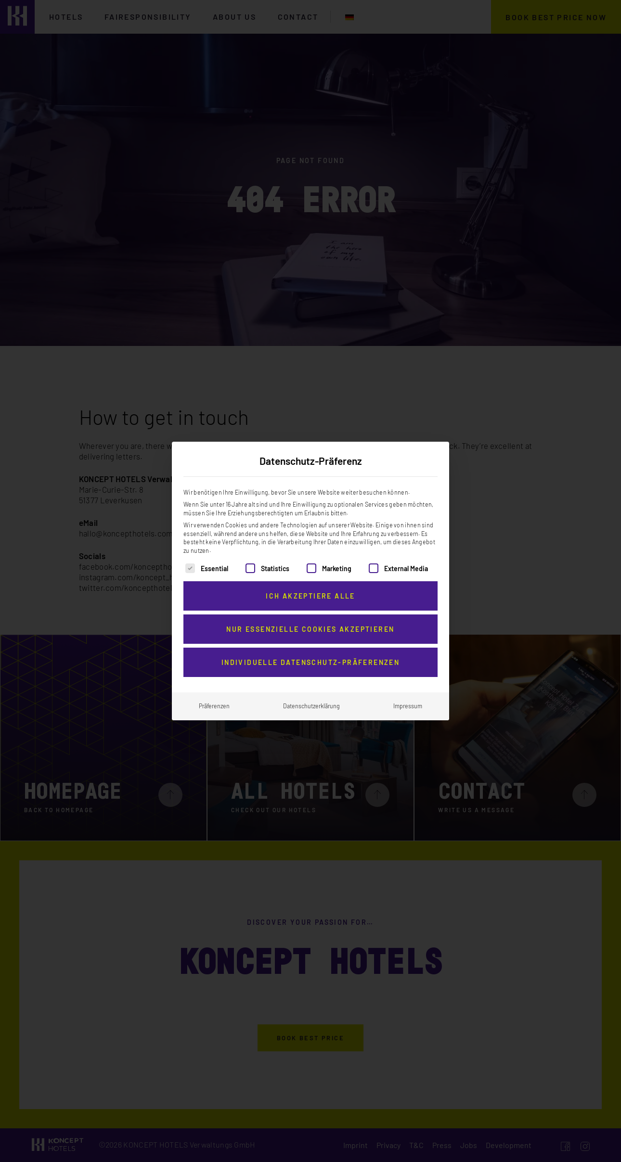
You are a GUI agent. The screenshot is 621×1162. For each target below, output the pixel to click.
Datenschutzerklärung (311, 700)
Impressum (407, 700)
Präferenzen (214, 700)
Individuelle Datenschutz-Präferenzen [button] (310, 657)
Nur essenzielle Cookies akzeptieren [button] (310, 624)
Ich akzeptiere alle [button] (310, 591)
